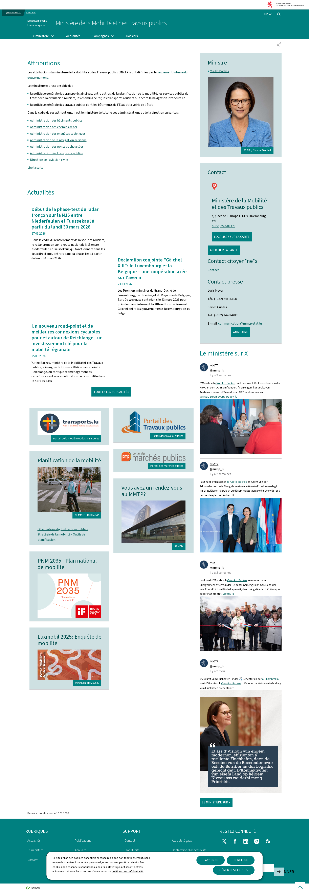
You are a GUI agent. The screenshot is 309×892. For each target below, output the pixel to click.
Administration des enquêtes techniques (58, 133)
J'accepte (210, 860)
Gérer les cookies (233, 870)
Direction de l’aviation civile (49, 160)
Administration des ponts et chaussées (57, 146)
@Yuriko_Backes (225, 383)
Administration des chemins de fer (53, 127)
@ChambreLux (270, 679)
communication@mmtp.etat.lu (240, 323)
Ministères (31, 12)
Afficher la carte (224, 250)
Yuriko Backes (219, 71)
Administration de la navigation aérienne (58, 140)
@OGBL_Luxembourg (212, 397)
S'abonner (279, 871)
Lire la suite (35, 167)
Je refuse (240, 860)
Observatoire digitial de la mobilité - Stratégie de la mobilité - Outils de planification (63, 534)
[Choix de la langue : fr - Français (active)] (268, 14)
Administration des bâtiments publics (56, 120)
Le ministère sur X (216, 802)
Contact (213, 270)
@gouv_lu (231, 397)
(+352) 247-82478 (223, 226)
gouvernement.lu (13, 12)
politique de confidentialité (128, 871)
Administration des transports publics (56, 153)
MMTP (214, 365)
